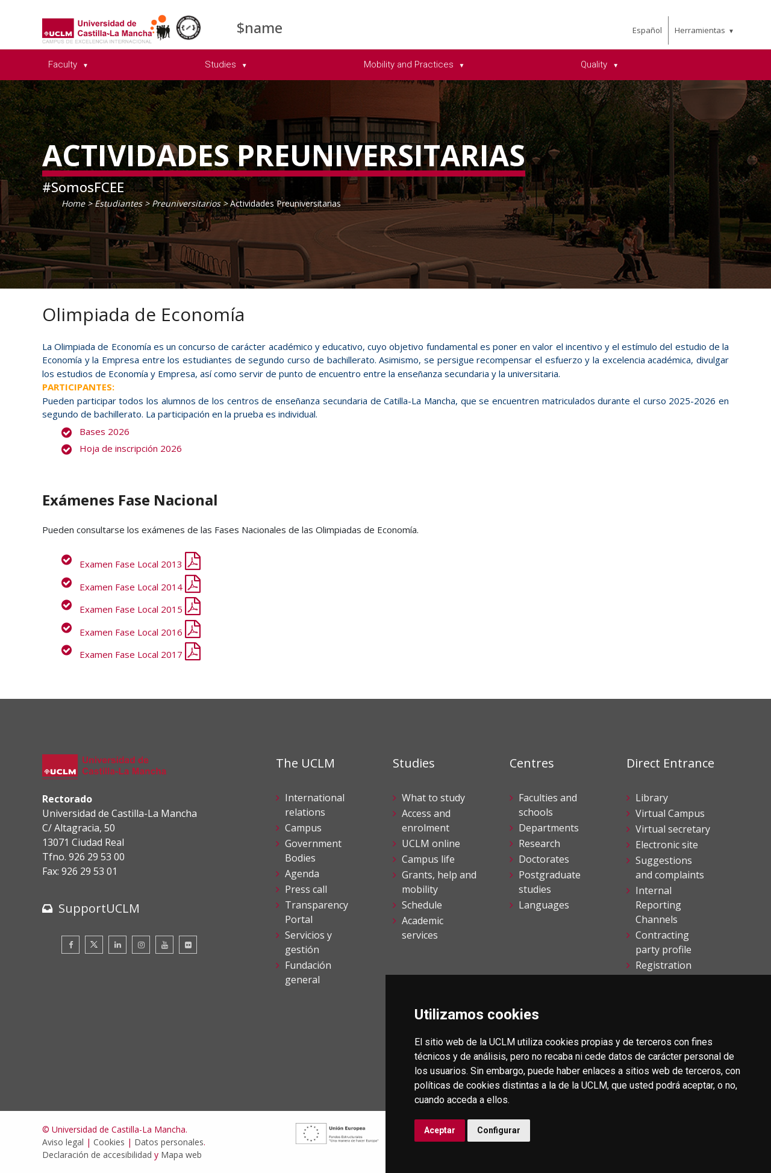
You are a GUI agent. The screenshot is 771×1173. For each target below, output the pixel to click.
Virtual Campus (670, 813)
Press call (306, 889)
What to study (433, 797)
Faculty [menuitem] (64, 64)
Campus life (428, 859)
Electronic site (666, 844)
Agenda (302, 873)
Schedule (422, 905)
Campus (303, 827)
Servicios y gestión (308, 942)
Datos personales (169, 1142)
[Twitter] (94, 945)
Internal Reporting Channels (658, 905)
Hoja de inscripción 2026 (131, 448)
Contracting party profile (663, 942)
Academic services (422, 928)
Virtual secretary (672, 829)
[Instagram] (141, 945)
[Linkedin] (117, 945)
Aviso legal (63, 1142)
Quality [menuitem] (595, 64)
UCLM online (431, 843)
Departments (549, 827)
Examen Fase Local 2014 (140, 587)
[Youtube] (164, 945)
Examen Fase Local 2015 (140, 609)
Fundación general (308, 972)
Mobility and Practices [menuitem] (410, 64)
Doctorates (544, 859)
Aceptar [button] (439, 1130)
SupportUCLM (99, 908)
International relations (315, 805)
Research (539, 843)
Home (73, 203)
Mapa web (181, 1154)
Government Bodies (313, 851)
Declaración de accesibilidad (97, 1154)
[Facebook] (70, 945)
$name (259, 27)
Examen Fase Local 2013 (140, 564)
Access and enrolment (426, 820)
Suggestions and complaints (669, 867)
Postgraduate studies (550, 882)
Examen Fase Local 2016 (140, 632)
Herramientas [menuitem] (700, 30)
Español (647, 30)
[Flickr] (188, 945)
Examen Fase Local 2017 (140, 654)
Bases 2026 (105, 431)
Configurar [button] (498, 1130)
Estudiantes (118, 203)
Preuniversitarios (186, 203)
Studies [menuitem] (222, 64)
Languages (544, 905)
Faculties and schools (548, 805)
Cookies (109, 1142)
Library (651, 797)
